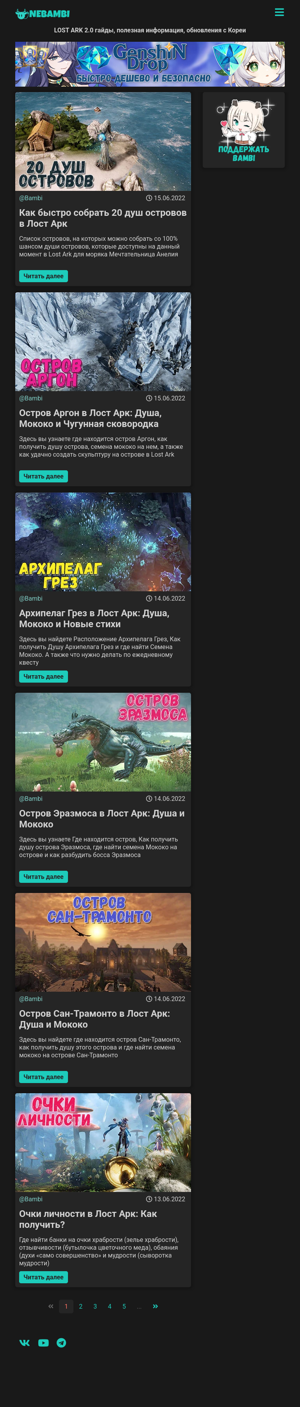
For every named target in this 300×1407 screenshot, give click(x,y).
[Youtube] (43, 1343)
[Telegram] (61, 1343)
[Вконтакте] (24, 1343)
